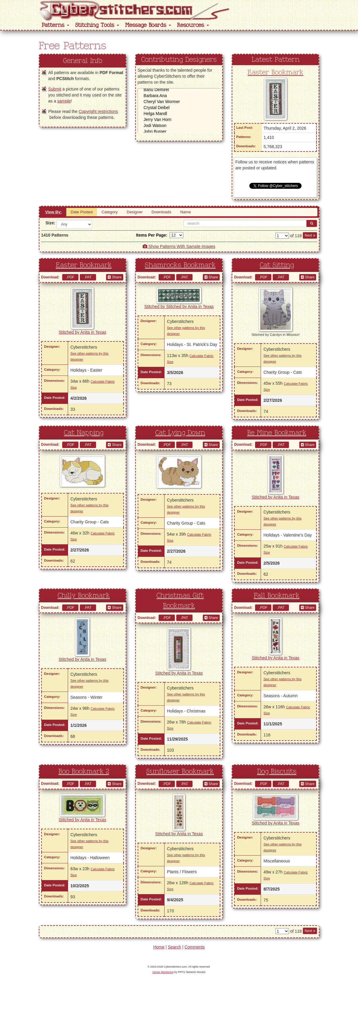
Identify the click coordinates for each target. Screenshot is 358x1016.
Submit (55, 89)
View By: (53, 212)
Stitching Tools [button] (97, 25)
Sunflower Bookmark (180, 771)
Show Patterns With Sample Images (179, 246)
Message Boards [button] (148, 25)
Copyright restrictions (98, 111)
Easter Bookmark (275, 72)
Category (110, 212)
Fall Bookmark (276, 595)
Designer (134, 212)
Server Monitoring (162, 972)
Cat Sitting (277, 265)
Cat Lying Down (180, 432)
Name (185, 212)
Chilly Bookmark (84, 595)
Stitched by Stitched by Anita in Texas (178, 306)
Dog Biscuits (276, 771)
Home (158, 947)
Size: (49, 222)
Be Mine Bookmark (276, 432)
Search (174, 947)
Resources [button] (193, 25)
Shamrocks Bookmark (180, 265)
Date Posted (82, 212)
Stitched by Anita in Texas (82, 332)
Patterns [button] (55, 25)
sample (64, 101)
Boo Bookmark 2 (84, 771)
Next (310, 235)
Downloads (161, 212)
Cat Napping (83, 432)
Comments (195, 947)
